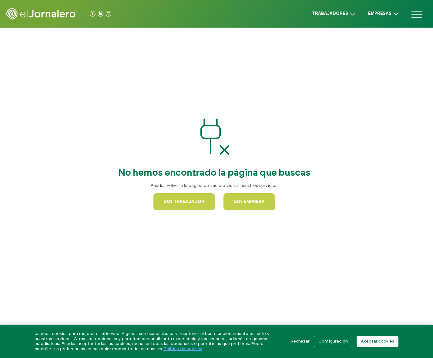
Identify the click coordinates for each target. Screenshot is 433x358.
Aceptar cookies (377, 341)
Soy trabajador (184, 202)
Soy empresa (249, 202)
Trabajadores (330, 14)
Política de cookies (182, 349)
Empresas (379, 14)
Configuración (333, 341)
